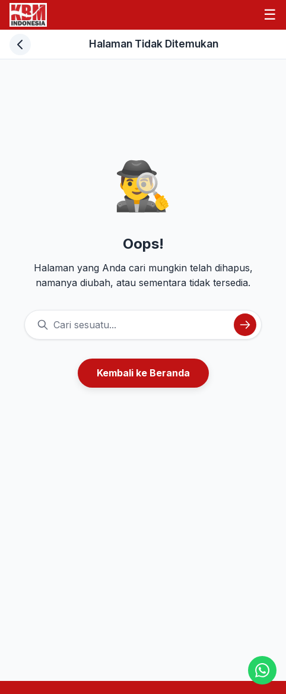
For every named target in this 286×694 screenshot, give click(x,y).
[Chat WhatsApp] (262, 670)
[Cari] (245, 324)
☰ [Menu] (270, 15)
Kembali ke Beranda (143, 373)
